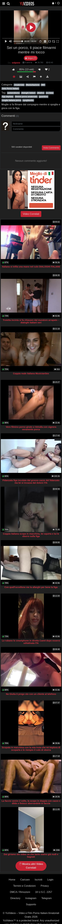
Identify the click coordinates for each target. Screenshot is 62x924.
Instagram (30, 898)
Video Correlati (31, 214)
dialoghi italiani (28, 93)
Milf (43, 85)
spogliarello (28, 100)
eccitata (49, 93)
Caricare (25, 879)
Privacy (45, 886)
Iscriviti (38, 879)
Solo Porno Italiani (10, 88)
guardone (43, 97)
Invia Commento (51, 147)
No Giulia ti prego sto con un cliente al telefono (31, 694)
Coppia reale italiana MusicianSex (31, 373)
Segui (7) (30, 58)
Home (12, 879)
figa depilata (7, 97)
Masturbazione (32, 85)
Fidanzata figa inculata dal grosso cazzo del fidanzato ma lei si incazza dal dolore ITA (31, 481)
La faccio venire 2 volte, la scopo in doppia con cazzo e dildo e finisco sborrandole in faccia (31, 802)
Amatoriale (19, 85)
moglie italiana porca (11, 100)
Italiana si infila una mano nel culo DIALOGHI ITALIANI (31, 266)
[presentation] (35, 138)
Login (50, 879)
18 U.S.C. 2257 (43, 892)
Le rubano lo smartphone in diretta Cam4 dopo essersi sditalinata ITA (31, 641)
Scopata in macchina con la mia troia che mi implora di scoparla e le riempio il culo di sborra (31, 748)
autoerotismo (13, 93)
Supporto (31, 904)
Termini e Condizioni (24, 886)
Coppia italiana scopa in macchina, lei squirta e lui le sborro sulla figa (31, 535)
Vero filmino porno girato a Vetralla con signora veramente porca (31, 428)
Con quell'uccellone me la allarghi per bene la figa (31, 587)
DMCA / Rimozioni (20, 892)
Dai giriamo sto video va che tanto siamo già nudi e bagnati (31, 855)
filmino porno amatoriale (26, 97)
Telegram (46, 898)
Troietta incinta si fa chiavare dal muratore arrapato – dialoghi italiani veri (31, 321)
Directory (15, 898)
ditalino (40, 93)
